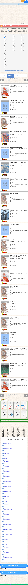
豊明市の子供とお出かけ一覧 (9, 519)
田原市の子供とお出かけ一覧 (9, 524)
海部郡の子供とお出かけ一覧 (9, 547)
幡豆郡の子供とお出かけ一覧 (9, 552)
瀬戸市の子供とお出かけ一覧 (9, 474)
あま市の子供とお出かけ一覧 (9, 539)
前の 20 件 (2, 80)
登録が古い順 (23, 75)
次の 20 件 (25, 80)
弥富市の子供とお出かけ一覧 (9, 534)
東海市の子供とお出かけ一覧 (9, 504)
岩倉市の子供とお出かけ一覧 (9, 517)
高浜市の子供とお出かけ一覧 (9, 514)
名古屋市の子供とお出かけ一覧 (10, 451)
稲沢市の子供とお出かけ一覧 (9, 456)
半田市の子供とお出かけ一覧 (9, 476)
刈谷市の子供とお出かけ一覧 (9, 484)
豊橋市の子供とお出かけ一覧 (9, 466)
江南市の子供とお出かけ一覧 (9, 501)
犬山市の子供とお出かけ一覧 (9, 496)
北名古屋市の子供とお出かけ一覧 (10, 532)
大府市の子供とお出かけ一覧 (9, 446)
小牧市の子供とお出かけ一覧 (9, 448)
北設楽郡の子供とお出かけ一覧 (10, 560)
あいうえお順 (3, 75)
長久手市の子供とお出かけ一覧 (10, 562)
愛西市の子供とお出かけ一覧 (9, 527)
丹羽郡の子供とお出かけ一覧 (9, 544)
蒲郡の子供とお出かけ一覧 (9, 494)
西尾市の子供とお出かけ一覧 (9, 491)
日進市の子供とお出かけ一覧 (9, 522)
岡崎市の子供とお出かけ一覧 (9, 469)
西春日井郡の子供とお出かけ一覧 (10, 542)
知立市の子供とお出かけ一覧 (9, 509)
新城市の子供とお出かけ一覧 (9, 458)
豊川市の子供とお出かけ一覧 (9, 461)
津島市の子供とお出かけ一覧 (9, 479)
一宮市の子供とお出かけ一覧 (9, 471)
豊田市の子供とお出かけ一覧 (9, 486)
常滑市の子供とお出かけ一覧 (9, 499)
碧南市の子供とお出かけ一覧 (9, 481)
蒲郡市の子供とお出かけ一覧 (9, 557)
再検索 (21, 70)
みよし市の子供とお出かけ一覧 (10, 537)
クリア (14, 70)
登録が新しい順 (17, 75)
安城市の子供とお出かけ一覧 (9, 489)
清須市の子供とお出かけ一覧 (9, 529)
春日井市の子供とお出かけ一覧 (10, 453)
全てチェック (6, 70)
